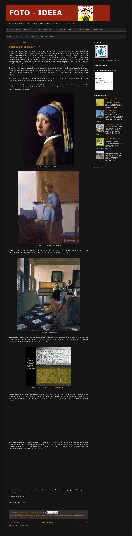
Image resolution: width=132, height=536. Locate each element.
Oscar (60, 515)
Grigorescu (27, 515)
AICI (35, 87)
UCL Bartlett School (31, 517)
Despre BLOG (28, 29)
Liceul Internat (44, 515)
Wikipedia (24, 502)
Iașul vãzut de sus (110, 152)
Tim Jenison (13, 517)
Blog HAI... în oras (47, 37)
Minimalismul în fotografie (113, 99)
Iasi (31, 515)
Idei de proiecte (97, 29)
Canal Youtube (12, 37)
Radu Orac (76, 515)
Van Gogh (40, 517)
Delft (16, 515)
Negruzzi (56, 515)
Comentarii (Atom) (23, 526)
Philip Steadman (67, 515)
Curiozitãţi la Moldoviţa (112, 111)
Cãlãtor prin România (43, 29)
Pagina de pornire (13, 29)
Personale (72, 29)
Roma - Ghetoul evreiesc (113, 124)
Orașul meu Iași (60, 29)
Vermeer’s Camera (48, 517)
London (51, 515)
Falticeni (20, 515)
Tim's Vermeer (14, 398)
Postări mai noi (14, 522)
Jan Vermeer (36, 515)
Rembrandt (82, 515)
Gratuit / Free (84, 29)
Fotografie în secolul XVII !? (24, 46)
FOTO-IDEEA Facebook (29, 37)
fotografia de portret (64, 51)
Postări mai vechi (82, 522)
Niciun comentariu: (36, 512)
